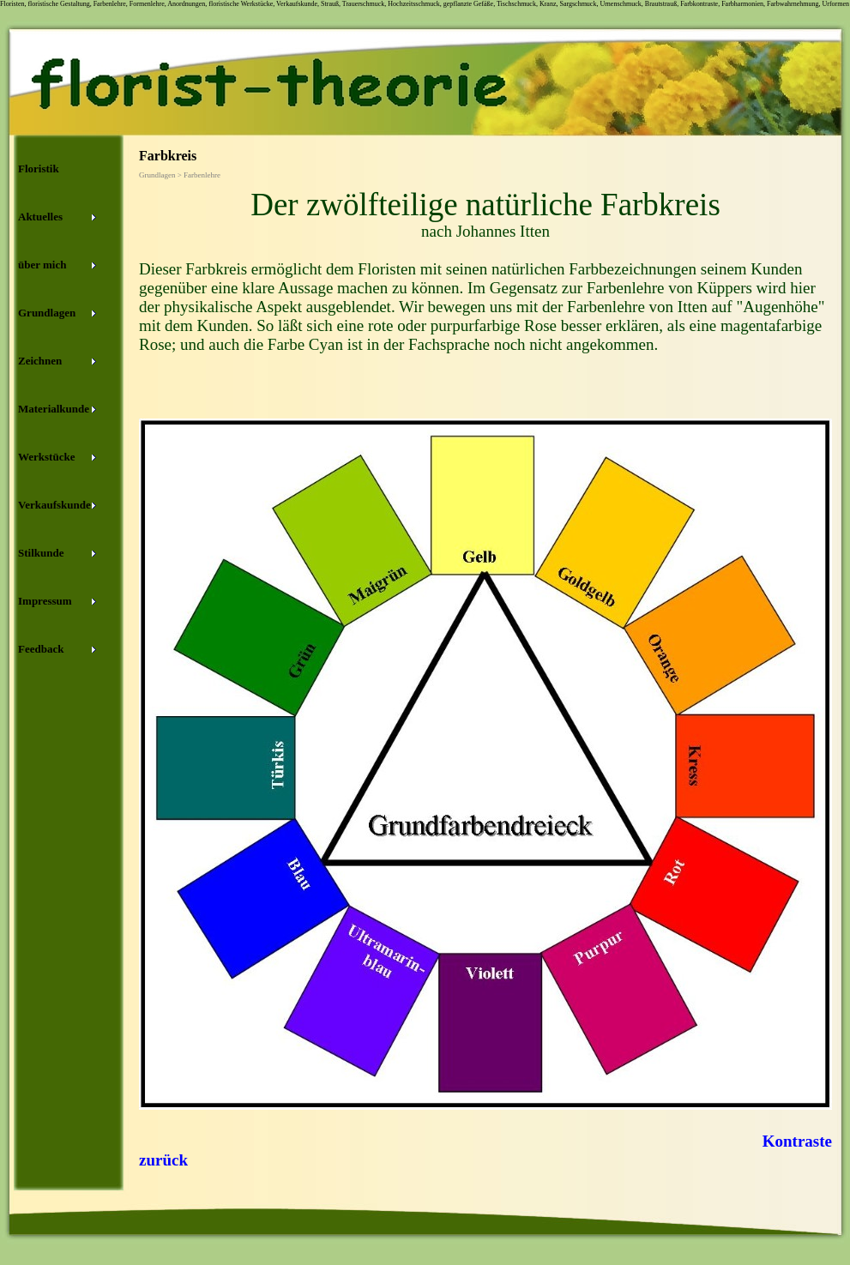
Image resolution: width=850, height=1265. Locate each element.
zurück (163, 1160)
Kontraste (797, 1141)
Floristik (38, 168)
